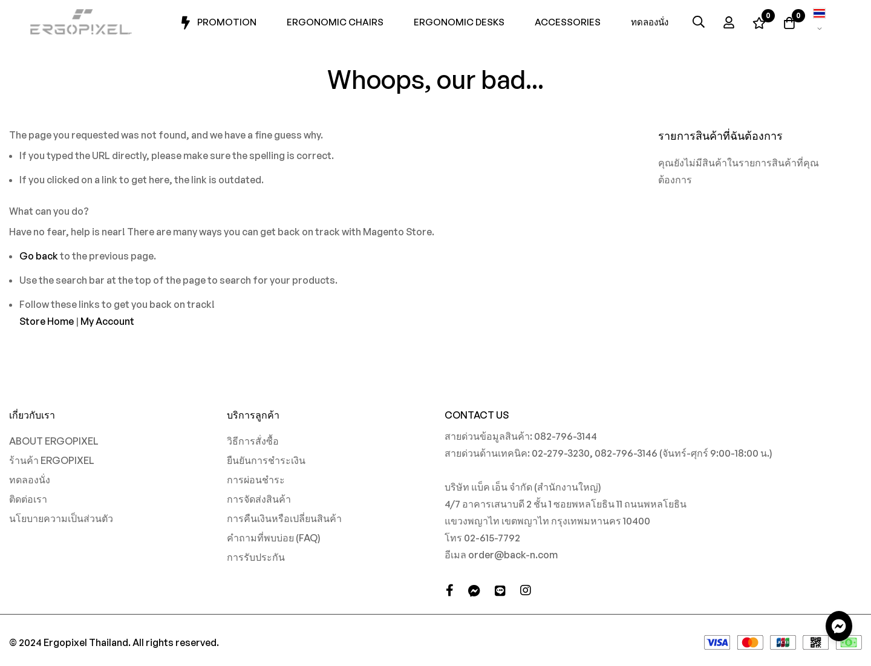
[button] (819, 22)
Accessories (568, 22)
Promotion (217, 23)
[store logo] (81, 22)
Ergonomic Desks (459, 22)
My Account (107, 321)
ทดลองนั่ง (649, 22)
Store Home (46, 321)
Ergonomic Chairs (335, 22)
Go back (38, 256)
